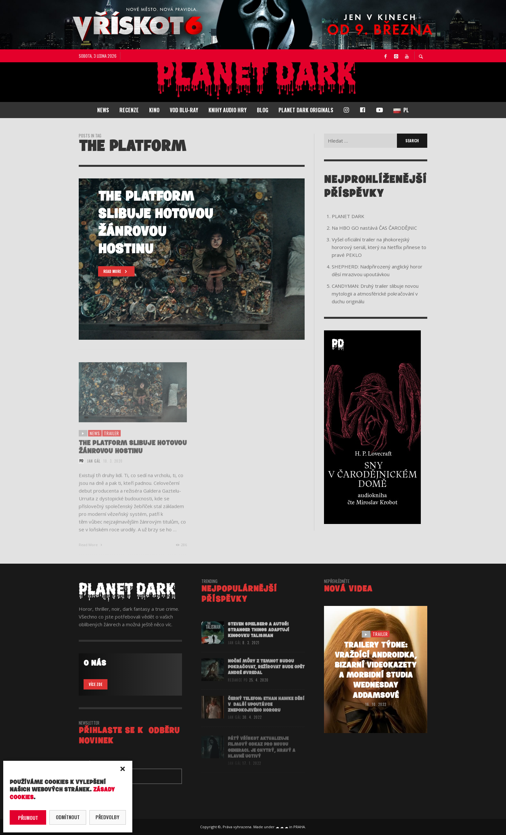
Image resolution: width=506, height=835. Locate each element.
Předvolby (107, 816)
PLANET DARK (348, 216)
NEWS (95, 441)
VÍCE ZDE (95, 684)
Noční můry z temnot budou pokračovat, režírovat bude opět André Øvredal (266, 675)
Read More (91, 552)
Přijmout (28, 817)
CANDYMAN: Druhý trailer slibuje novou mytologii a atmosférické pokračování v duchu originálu (375, 294)
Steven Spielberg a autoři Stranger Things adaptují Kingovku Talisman (258, 638)
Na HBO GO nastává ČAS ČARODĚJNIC (374, 228)
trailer (111, 441)
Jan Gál (93, 469)
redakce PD (238, 688)
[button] (122, 769)
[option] (192, 259)
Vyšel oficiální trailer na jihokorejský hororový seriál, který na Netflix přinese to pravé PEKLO (379, 247)
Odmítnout (68, 816)
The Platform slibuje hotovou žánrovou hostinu (133, 456)
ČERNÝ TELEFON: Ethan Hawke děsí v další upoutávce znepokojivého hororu (266, 712)
